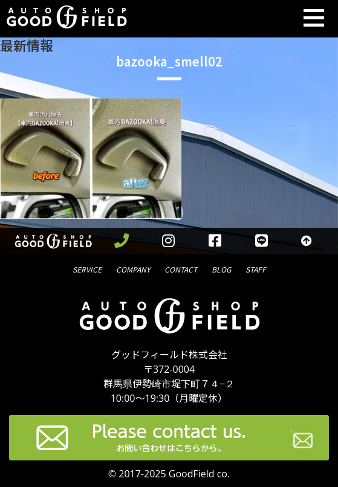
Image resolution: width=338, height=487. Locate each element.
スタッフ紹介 (255, 268)
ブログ (221, 268)
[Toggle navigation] (314, 18)
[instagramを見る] (168, 241)
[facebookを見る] (215, 241)
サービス (87, 268)
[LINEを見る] (261, 241)
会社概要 (133, 268)
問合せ (180, 268)
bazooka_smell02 (169, 61)
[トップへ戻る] (306, 241)
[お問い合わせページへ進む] (303, 442)
